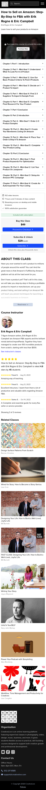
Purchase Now (23, 49)
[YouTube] (3, 752)
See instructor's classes (11, 351)
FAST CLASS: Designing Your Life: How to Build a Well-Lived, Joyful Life (22, 555)
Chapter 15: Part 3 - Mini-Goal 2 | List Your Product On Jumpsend (21, 168)
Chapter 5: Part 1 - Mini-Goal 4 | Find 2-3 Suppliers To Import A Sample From (20, 94)
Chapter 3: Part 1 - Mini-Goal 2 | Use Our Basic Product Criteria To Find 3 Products (21, 78)
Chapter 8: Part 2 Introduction (16, 115)
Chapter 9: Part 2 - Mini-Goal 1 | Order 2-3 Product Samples (21, 122)
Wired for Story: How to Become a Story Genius (21, 484)
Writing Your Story (8, 591)
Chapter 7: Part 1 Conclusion (15, 109)
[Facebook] (8, 752)
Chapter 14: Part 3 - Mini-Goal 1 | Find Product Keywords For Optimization (19, 160)
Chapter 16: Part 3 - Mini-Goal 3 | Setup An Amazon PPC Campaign (21, 176)
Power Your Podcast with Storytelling (17, 659)
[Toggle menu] (42, 4)
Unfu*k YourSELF (8, 625)
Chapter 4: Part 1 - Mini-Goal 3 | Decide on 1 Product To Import (21, 86)
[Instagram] (13, 752)
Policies (23, 787)
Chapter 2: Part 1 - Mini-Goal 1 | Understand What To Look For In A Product (21, 70)
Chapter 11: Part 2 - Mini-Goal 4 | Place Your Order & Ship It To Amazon (21, 138)
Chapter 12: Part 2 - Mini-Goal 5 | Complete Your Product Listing (21, 146)
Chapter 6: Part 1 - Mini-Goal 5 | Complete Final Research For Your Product (21, 102)
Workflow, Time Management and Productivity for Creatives (22, 694)
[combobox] (24, 4)
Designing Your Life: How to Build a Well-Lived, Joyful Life (21, 519)
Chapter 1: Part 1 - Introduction (16, 63)
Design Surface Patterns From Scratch (17, 450)
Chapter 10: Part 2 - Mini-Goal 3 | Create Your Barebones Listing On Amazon (20, 130)
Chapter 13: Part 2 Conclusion (16, 153)
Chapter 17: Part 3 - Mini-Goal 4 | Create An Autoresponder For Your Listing (21, 184)
